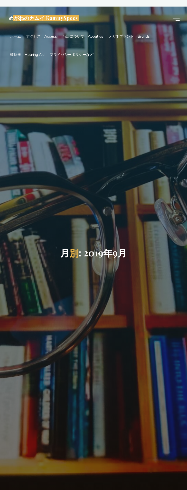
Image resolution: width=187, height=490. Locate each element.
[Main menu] (175, 18)
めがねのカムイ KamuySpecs (43, 18)
